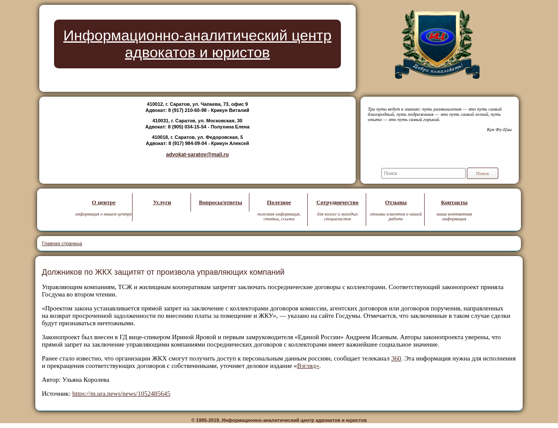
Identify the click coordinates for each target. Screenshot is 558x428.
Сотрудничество (337, 202)
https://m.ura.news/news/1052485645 (121, 393)
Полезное (279, 202)
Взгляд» (308, 365)
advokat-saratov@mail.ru (197, 155)
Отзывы (396, 202)
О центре (104, 202)
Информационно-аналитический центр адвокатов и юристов (197, 44)
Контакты (454, 202)
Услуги (162, 202)
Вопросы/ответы (220, 202)
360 (396, 358)
